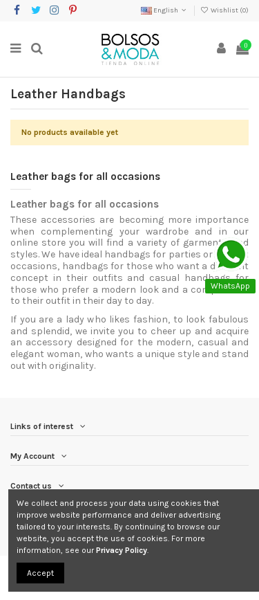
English (165, 10)
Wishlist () (224, 10)
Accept (40, 573)
